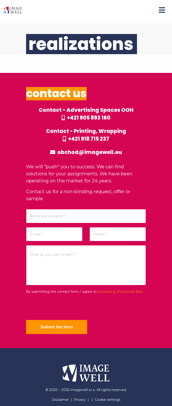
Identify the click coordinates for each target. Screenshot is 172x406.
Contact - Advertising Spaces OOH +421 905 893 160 (86, 113)
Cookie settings (107, 400)
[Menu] (161, 10)
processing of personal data (120, 291)
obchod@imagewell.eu (86, 152)
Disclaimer (60, 400)
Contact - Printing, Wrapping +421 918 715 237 (86, 135)
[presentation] (62, 307)
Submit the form (56, 327)
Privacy (80, 400)
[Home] (13, 10)
